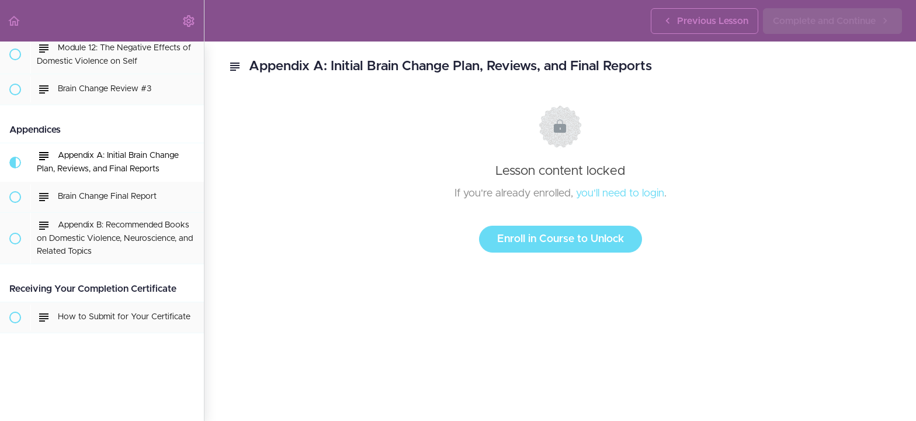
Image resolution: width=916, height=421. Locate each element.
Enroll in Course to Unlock (560, 239)
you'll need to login (620, 193)
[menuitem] (189, 21)
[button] (14, 21)
